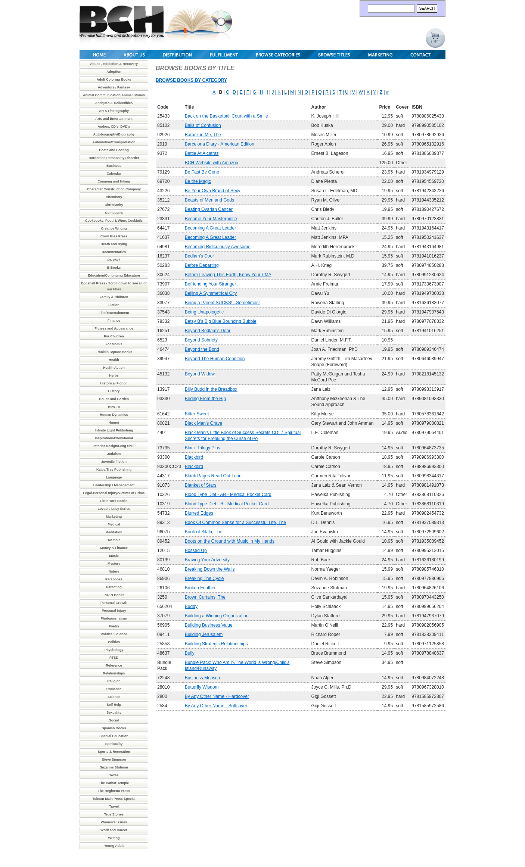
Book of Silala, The (204, 531)
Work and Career (113, 830)
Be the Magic (198, 181)
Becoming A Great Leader (210, 228)
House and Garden (114, 399)
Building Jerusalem (204, 634)
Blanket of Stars (201, 485)
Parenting (114, 587)
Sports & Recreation (114, 752)
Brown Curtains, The (205, 597)
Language (114, 477)
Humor (114, 422)
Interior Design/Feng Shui (113, 446)
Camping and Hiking (113, 181)
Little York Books (113, 501)
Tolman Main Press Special (113, 799)
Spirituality (114, 744)
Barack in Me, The (203, 134)
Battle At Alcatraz (202, 153)
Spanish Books (114, 728)
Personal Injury (114, 610)
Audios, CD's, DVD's (114, 126)
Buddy (191, 606)
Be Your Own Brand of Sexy (212, 190)
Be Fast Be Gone (202, 172)
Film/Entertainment (114, 313)
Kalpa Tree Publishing (113, 469)
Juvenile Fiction (114, 462)
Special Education (113, 736)
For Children (114, 336)
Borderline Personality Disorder (113, 158)
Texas (114, 775)
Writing (114, 838)
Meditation (114, 532)
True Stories (114, 814)
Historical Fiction (113, 383)
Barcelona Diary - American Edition (219, 144)
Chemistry (114, 197)
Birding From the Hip (205, 398)
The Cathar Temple (114, 783)
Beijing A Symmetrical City (211, 293)
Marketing (114, 516)
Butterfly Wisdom (202, 687)
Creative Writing (114, 228)
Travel (114, 806)
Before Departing (202, 265)
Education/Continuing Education (114, 275)
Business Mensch (202, 677)
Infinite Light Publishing (114, 430)
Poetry (114, 626)
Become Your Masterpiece (211, 218)
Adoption (113, 72)
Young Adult (114, 846)
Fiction (113, 305)
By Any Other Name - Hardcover (217, 696)
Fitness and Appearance (113, 328)
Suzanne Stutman (114, 767)
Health (114, 360)
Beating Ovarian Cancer (209, 209)
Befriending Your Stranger (210, 284)
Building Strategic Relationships (216, 643)
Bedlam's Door (199, 256)
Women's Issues (114, 822)
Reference (114, 665)
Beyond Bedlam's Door (207, 330)
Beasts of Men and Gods (209, 200)
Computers (114, 213)
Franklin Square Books (114, 352)
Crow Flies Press (114, 236)
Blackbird (194, 457)
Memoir (114, 540)
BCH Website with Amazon (211, 162)
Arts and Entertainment (114, 119)
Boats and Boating (114, 150)
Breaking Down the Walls (210, 569)
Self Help (114, 705)
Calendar (114, 173)
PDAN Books (113, 595)
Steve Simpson (114, 759)
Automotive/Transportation (113, 142)
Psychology (114, 650)
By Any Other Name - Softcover (216, 705)
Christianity (114, 205)
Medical (114, 524)
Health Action (114, 367)
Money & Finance (114, 548)
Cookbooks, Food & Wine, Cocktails (114, 220)
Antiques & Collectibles (114, 103)
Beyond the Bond (202, 349)
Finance (114, 320)
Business (113, 166)
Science (114, 697)
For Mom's (113, 344)
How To (114, 407)
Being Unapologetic (204, 312)
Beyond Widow (200, 374)
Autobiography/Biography (114, 134)
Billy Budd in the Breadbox (211, 389)
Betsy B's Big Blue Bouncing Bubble (221, 321)
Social (114, 720)
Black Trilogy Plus (202, 447)
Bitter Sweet (197, 414)
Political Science (113, 634)
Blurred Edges (199, 513)
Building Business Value (209, 625)
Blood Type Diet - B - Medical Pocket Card (227, 503)
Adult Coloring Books (114, 79)
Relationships (114, 673)
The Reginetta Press (114, 791)
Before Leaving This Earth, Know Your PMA (228, 274)
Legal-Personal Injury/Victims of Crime (114, 493)
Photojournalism (113, 618)
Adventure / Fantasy (114, 87)
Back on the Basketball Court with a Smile (226, 116)
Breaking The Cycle (204, 578)
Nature (114, 571)
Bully (190, 653)
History (113, 391)
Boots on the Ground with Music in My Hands (229, 541)
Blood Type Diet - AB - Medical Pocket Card (228, 494)
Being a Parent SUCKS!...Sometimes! (222, 302)
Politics (114, 642)
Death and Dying (113, 244)
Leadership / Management (114, 485)
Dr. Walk (113, 260)
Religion (114, 681)
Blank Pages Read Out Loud (213, 475)
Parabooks (113, 579)
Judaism (114, 454)
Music (114, 556)
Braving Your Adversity (207, 559)
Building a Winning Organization (217, 615)
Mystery (114, 563)
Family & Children (114, 297)
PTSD (113, 657)
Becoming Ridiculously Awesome (218, 246)
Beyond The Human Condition (215, 358)
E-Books (114, 267)
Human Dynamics (114, 415)
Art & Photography (114, 111)
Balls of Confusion (203, 125)
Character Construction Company (114, 189)
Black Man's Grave (203, 423)
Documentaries (114, 252)
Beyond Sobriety (201, 340)
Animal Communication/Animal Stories (114, 95)
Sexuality (113, 712)
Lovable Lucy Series (113, 509)
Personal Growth (113, 603)
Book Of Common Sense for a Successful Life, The (235, 522)
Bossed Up (196, 550)
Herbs (114, 375)
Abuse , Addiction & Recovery (114, 64)
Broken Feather (200, 587)
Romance (114, 689)
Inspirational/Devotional (114, 438)
